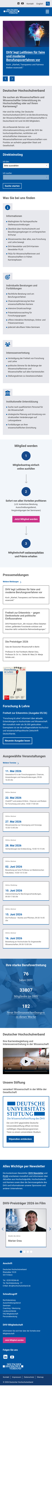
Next (12, 78)
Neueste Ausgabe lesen (17, 740)
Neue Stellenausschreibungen (26, 1012)
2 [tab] (24, 1252)
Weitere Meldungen (11, 582)
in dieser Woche (26, 1017)
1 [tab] (21, 1252)
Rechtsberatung (9, 1300)
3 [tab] (28, 1252)
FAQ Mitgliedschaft (10, 1314)
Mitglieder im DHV (26, 996)
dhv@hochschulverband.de (19, 1286)
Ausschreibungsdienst (12, 1303)
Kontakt (6, 1377)
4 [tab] (31, 1252)
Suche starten (12, 186)
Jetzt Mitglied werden (26, 519)
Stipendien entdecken (20, 1139)
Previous (5, 78)
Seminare (6, 1306)
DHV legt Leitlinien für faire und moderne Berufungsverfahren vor (25, 56)
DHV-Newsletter (36, 1173)
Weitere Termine (9, 763)
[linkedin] (18, 4)
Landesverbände (9, 1311)
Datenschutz (29, 1377)
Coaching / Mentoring (11, 1308)
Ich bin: (6, 161)
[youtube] (22, 4)
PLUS (5, 1176)
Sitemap (40, 1377)
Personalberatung (10, 1316)
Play (26, 1061)
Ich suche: (7, 173)
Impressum (16, 1377)
